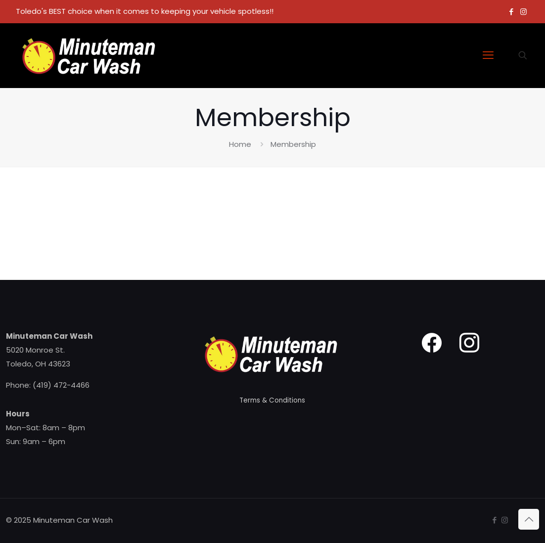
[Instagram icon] (523, 11)
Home (240, 144)
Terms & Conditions (272, 400)
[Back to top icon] (528, 519)
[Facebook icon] (511, 11)
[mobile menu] (488, 55)
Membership (293, 144)
